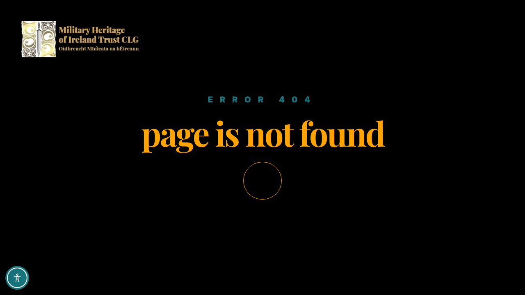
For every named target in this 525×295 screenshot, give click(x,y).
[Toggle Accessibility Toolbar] (17, 278)
